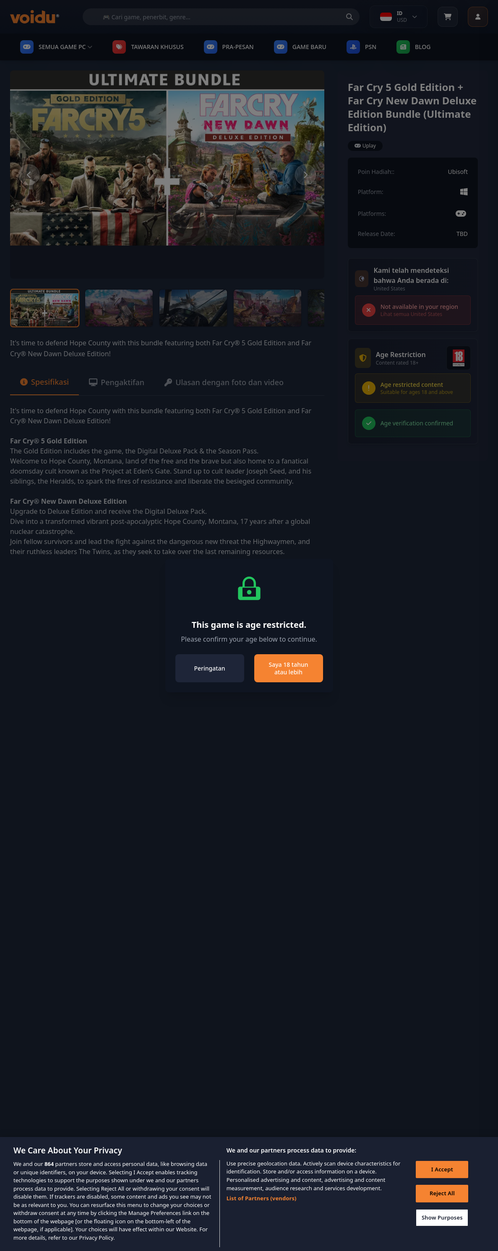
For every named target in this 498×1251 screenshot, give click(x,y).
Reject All (442, 1203)
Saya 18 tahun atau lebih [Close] (288, 668)
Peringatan (209, 668)
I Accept (442, 1180)
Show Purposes (442, 1228)
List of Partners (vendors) (262, 1208)
